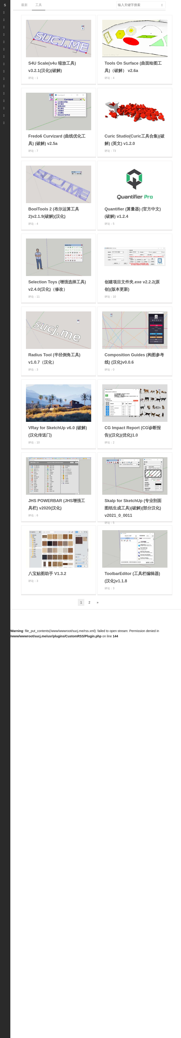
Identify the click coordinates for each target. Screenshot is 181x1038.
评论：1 (33, 78)
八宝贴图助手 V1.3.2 (47, 573)
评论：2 (109, 442)
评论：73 (110, 150)
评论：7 (33, 150)
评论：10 (110, 296)
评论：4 (109, 78)
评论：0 (109, 369)
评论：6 (33, 515)
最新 (24, 5)
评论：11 (34, 296)
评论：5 (109, 223)
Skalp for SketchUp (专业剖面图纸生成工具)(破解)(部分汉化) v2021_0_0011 (133, 508)
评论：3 (33, 369)
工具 (38, 5)
